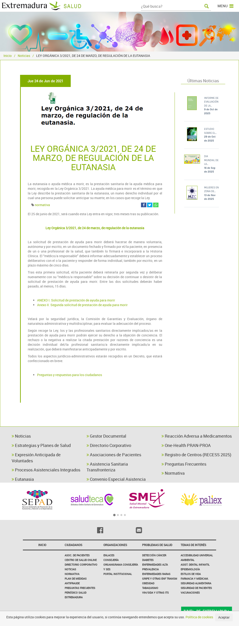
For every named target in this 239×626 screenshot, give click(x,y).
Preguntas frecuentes (80, 588)
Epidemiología (190, 569)
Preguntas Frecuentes (184, 464)
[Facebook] (100, 530)
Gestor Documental (106, 436)
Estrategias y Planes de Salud (41, 445)
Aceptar (224, 617)
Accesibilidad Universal (197, 555)
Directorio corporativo (81, 564)
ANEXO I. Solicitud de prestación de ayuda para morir (76, 300)
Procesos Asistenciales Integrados (46, 470)
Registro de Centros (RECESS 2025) (196, 454)
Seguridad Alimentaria (196, 583)
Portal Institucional (117, 574)
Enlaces (108, 555)
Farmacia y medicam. (195, 578)
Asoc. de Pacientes (77, 555)
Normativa (173, 473)
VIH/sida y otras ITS (155, 592)
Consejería (111, 560)
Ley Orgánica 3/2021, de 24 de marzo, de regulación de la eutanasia (95, 228)
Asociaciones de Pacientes (114, 454)
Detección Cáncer (154, 555)
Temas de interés (193, 545)
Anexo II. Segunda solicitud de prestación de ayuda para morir (82, 305)
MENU (225, 5)
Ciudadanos (73, 545)
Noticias (24, 55)
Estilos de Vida (191, 574)
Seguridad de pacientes (196, 588)
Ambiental (187, 560)
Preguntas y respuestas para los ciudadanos (69, 375)
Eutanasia (23, 479)
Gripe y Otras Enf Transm (159, 578)
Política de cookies (199, 617)
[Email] (139, 530)
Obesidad (148, 583)
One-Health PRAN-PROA (186, 445)
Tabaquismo (150, 588)
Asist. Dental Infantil (195, 564)
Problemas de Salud (157, 545)
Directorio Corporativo (109, 445)
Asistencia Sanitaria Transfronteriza (107, 467)
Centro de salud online (81, 560)
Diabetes (148, 560)
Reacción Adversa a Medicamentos (197, 436)
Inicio (8, 55)
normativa (42, 205)
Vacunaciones (190, 592)
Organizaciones (115, 545)
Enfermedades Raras (156, 574)
